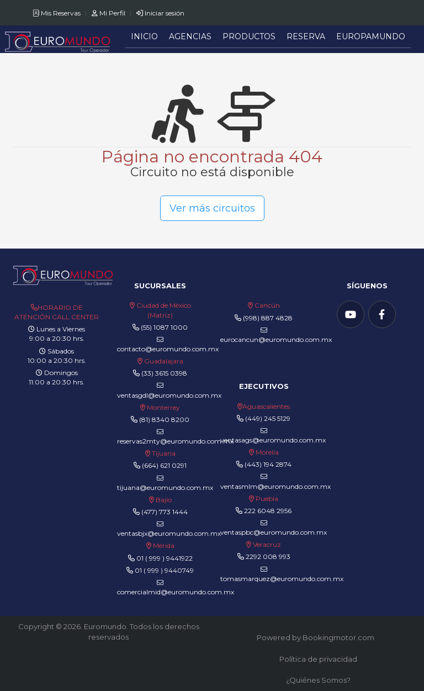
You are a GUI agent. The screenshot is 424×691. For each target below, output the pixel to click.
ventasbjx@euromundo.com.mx (169, 529)
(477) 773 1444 (164, 512)
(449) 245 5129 (267, 418)
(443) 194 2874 (268, 464)
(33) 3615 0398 (164, 373)
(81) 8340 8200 (164, 419)
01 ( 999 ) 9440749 (164, 570)
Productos (248, 36)
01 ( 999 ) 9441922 (164, 558)
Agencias (190, 36)
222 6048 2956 (268, 511)
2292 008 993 (268, 556)
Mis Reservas (57, 13)
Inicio (144, 36)
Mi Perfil (109, 13)
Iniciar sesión (160, 13)
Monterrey (163, 407)
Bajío (164, 499)
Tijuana (163, 453)
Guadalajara (163, 361)
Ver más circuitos (212, 208)
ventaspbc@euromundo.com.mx (273, 528)
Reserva (306, 36)
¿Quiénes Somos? (318, 680)
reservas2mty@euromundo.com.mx (175, 437)
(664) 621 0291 (163, 465)
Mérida (163, 545)
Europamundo (370, 36)
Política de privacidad (318, 659)
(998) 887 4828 (268, 318)
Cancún (267, 305)
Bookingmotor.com (338, 637)
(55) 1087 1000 (164, 327)
